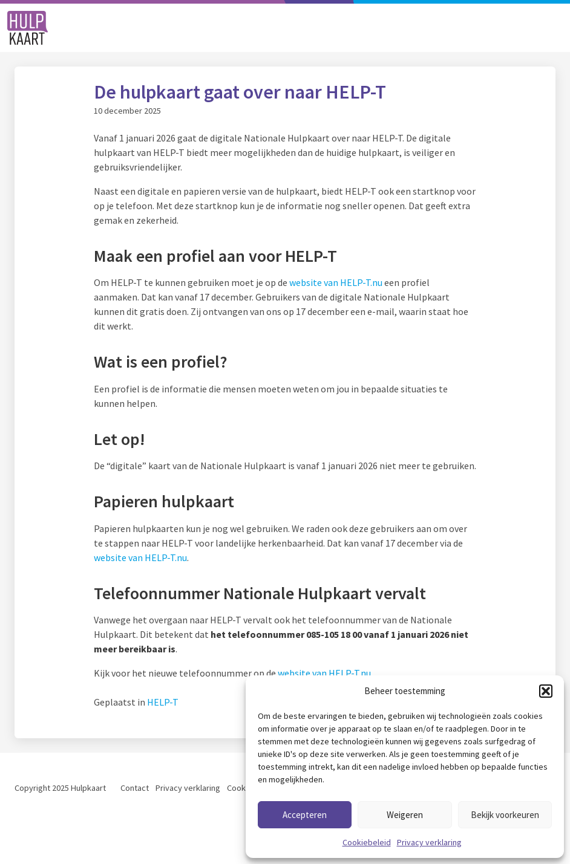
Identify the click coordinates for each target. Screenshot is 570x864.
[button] (546, 691)
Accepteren (305, 814)
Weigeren (405, 814)
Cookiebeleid (366, 842)
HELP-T (163, 702)
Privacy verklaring (429, 842)
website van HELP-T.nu (335, 282)
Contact (134, 787)
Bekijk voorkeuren (505, 814)
